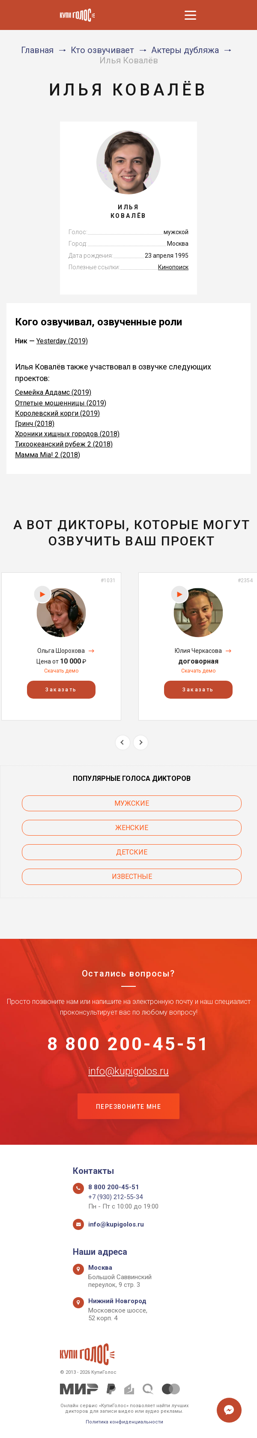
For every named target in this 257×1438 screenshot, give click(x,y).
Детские (131, 852)
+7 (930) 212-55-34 (115, 1197)
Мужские (131, 803)
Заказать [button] (61, 690)
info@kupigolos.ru (128, 1071)
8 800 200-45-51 (128, 1044)
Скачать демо (61, 671)
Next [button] (141, 742)
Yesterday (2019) (62, 341)
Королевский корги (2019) (57, 413)
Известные (132, 876)
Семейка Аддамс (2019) (53, 392)
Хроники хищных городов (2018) (67, 434)
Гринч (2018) (34, 424)
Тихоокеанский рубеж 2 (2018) (64, 444)
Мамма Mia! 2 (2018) (47, 455)
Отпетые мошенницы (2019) (60, 403)
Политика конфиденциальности (124, 1422)
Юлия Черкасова (198, 650)
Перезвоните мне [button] (128, 1106)
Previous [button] (123, 742)
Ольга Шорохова (61, 650)
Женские (131, 828)
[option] (61, 646)
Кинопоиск (173, 267)
